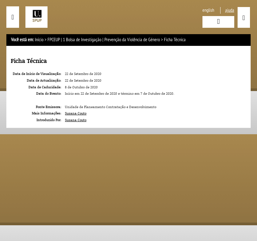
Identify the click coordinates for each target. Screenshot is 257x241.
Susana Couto (75, 113)
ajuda (229, 10)
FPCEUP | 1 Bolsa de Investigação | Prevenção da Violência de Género (104, 40)
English (208, 10)
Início (39, 40)
